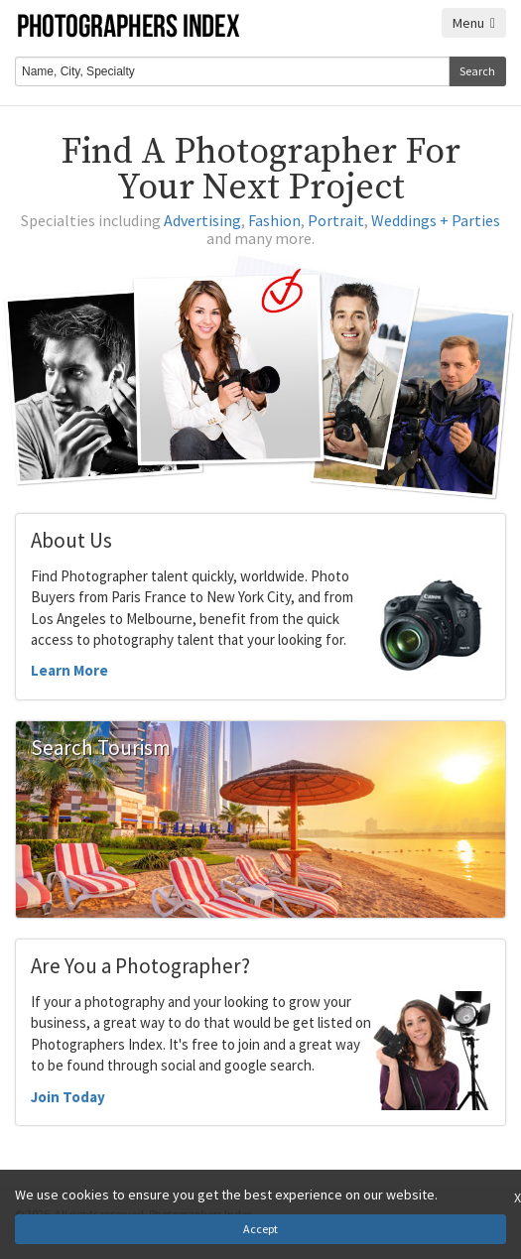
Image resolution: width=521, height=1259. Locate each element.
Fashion (274, 220)
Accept (260, 1228)
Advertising (202, 220)
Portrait (336, 220)
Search (477, 70)
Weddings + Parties (435, 220)
